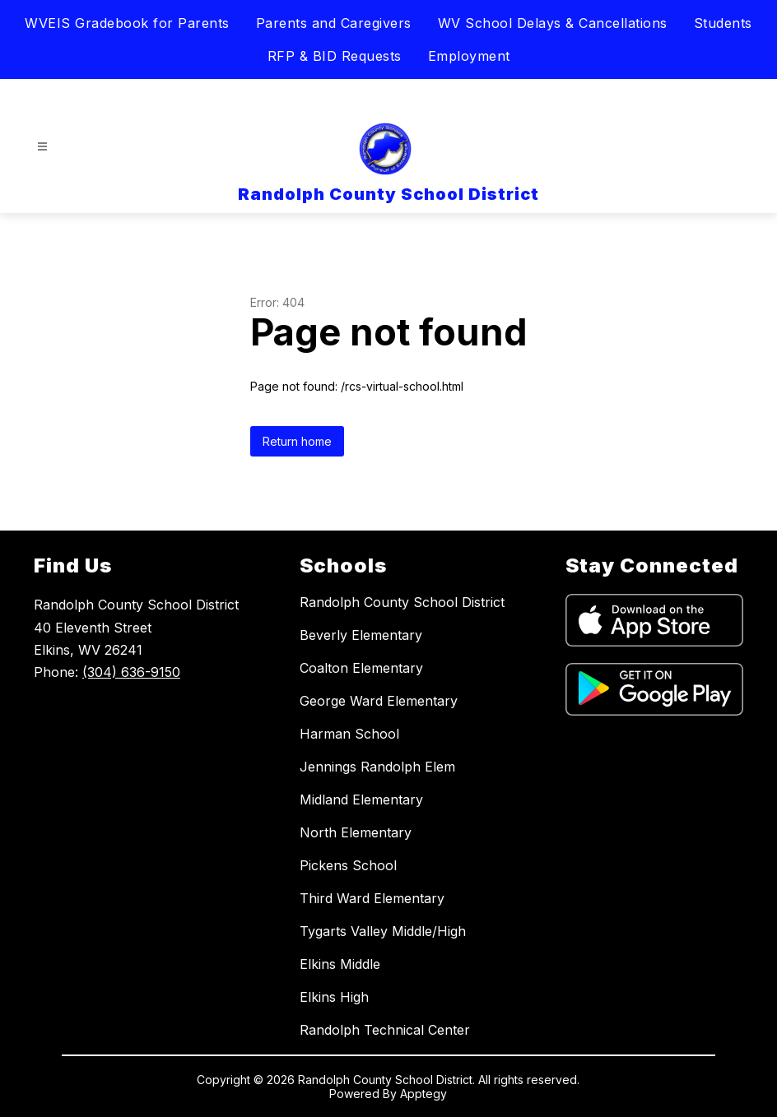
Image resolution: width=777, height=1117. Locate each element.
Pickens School (348, 865)
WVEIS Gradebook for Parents (127, 23)
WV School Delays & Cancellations (553, 23)
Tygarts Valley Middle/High (383, 931)
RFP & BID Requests (335, 56)
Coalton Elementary (361, 668)
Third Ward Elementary (372, 898)
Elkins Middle (340, 964)
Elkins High (334, 997)
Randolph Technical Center (385, 1030)
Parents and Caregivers (334, 23)
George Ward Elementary (379, 701)
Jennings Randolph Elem (377, 766)
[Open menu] (42, 146)
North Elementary (356, 832)
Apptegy (423, 1094)
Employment (469, 56)
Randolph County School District (402, 602)
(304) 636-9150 (131, 672)
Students (723, 23)
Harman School (349, 733)
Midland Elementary (361, 799)
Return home (297, 441)
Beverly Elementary (361, 635)
